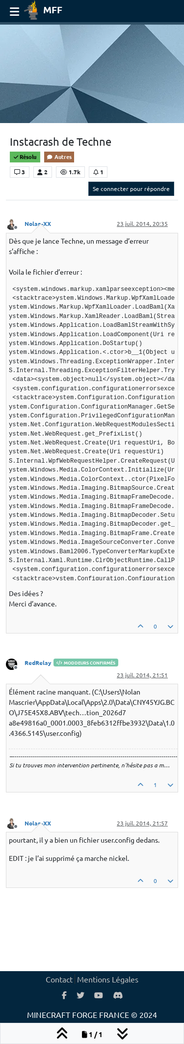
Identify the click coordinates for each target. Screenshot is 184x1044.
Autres (59, 156)
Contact (59, 979)
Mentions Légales (107, 979)
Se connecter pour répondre (131, 188)
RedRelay (38, 662)
